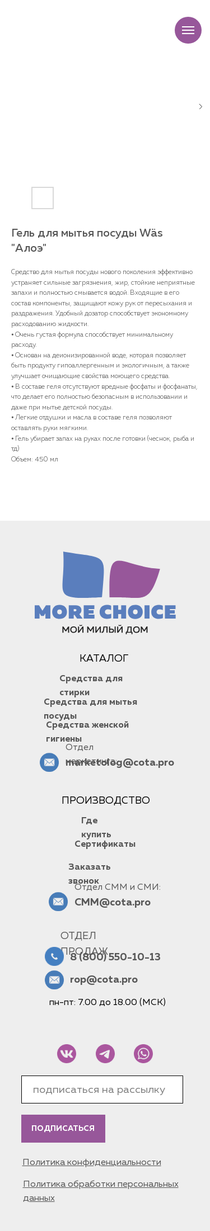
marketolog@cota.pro (120, 763)
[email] (102, 1089)
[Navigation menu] (188, 30)
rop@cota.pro (104, 980)
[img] (66, 1053)
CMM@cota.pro (112, 903)
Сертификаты (105, 844)
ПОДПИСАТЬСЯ (63, 1129)
